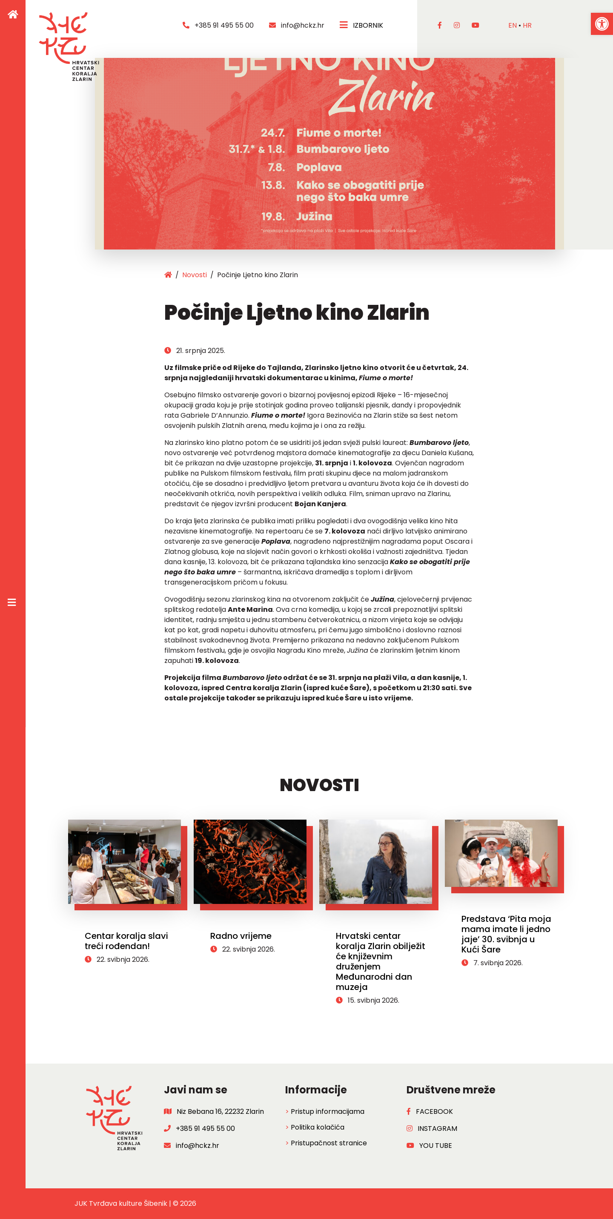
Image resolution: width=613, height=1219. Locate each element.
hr (527, 25)
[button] (602, 24)
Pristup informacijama (327, 1111)
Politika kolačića (317, 1127)
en (512, 25)
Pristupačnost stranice (329, 1143)
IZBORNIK (362, 25)
